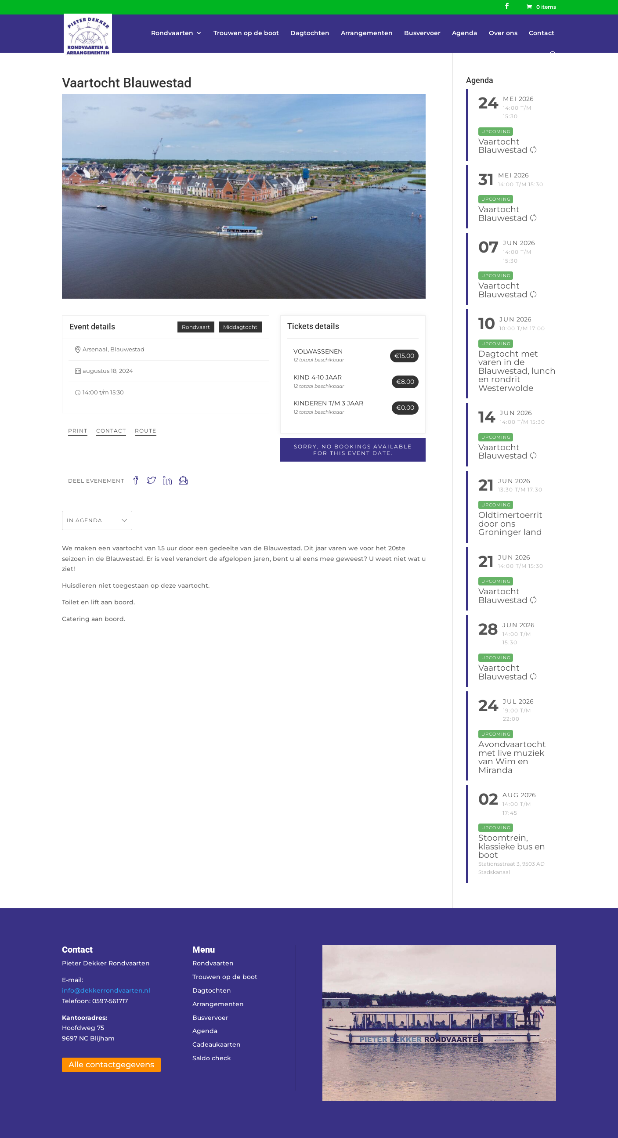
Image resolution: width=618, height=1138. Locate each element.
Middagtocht (240, 327)
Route (145, 430)
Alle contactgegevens (111, 1064)
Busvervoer (422, 33)
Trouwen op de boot (246, 33)
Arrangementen (367, 33)
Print (77, 430)
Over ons (503, 33)
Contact (541, 33)
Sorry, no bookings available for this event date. (353, 449)
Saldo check (211, 1058)
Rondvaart (196, 327)
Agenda (464, 33)
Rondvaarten (172, 33)
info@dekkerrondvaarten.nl (106, 990)
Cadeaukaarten (216, 1044)
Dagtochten (309, 33)
